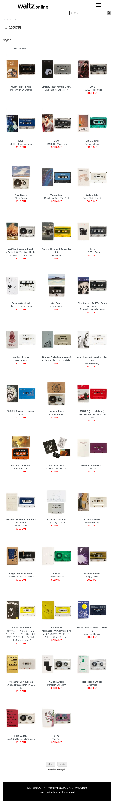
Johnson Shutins (92, 631)
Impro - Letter (21, 522)
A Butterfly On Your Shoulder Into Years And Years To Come (20, 252)
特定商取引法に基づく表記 (60, 787)
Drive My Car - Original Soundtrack (92, 414)
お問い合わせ (81, 787)
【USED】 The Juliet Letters (92, 306)
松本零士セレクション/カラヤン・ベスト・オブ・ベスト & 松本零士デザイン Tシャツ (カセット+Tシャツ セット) (21, 634)
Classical (15, 19)
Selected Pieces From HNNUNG (21, 685)
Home (6, 19)
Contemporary (20, 48)
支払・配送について (36, 787)
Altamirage (56, 252)
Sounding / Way (92, 360)
